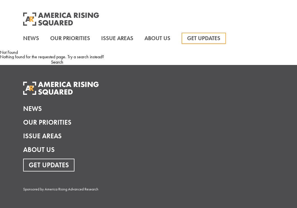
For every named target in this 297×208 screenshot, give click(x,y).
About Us (157, 38)
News (31, 38)
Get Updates (203, 38)
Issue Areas (117, 38)
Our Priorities (70, 38)
